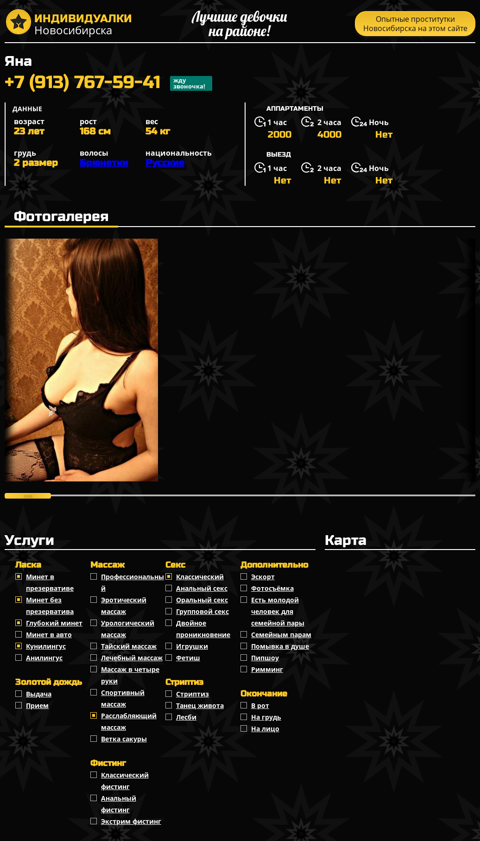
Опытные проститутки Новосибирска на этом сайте (415, 23)
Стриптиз (192, 693)
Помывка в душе (280, 646)
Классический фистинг (125, 781)
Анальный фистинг (118, 804)
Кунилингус (46, 646)
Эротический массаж (123, 605)
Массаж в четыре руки (130, 675)
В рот (260, 705)
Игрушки (192, 646)
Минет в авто (49, 634)
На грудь (266, 717)
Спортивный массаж (123, 698)
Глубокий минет (54, 623)
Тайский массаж (129, 646)
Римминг (267, 669)
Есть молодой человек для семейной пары (277, 611)
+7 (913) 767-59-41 (108, 83)
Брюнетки (104, 163)
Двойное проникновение (203, 629)
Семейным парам (281, 634)
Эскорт (263, 576)
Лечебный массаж (132, 657)
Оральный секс (202, 599)
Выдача (38, 693)
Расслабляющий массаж (129, 721)
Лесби (186, 717)
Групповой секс (202, 611)
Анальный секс (201, 588)
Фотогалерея (61, 216)
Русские (164, 163)
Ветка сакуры (124, 738)
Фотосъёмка (272, 588)
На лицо (265, 728)
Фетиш (188, 657)
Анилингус (44, 657)
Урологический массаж (127, 629)
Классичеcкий (200, 576)
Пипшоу (265, 657)
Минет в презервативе (50, 582)
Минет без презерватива (50, 605)
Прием (37, 705)
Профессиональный (132, 582)
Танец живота (200, 705)
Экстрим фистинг (131, 821)
